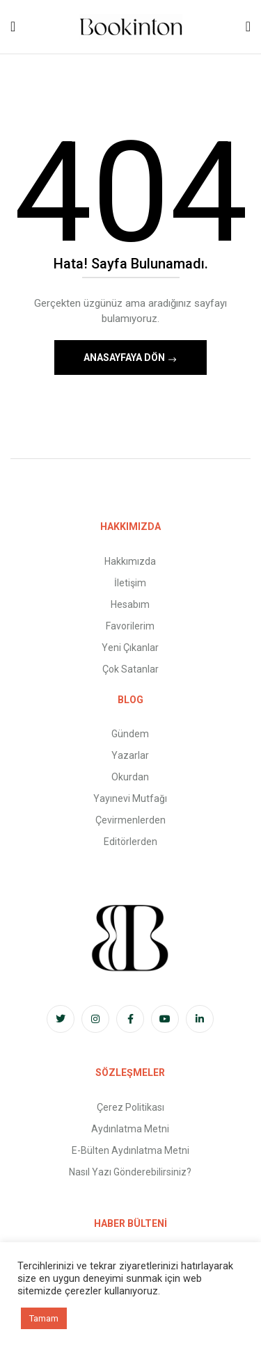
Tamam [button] (43, 1318)
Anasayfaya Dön (125, 357)
